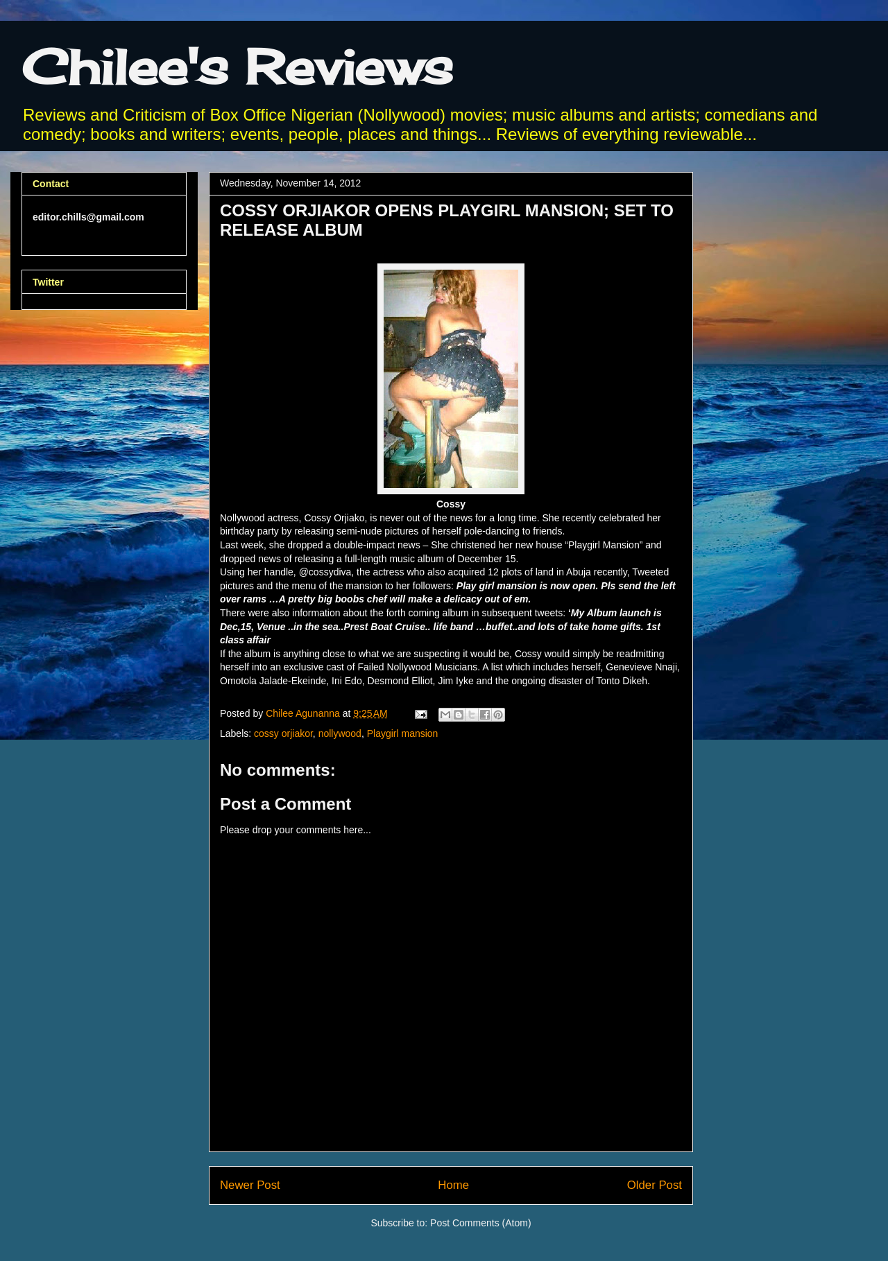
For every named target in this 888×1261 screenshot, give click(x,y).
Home (453, 1185)
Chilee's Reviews (237, 66)
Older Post (654, 1185)
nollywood (339, 733)
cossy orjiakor (283, 733)
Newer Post (250, 1185)
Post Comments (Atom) (480, 1222)
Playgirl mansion (402, 733)
